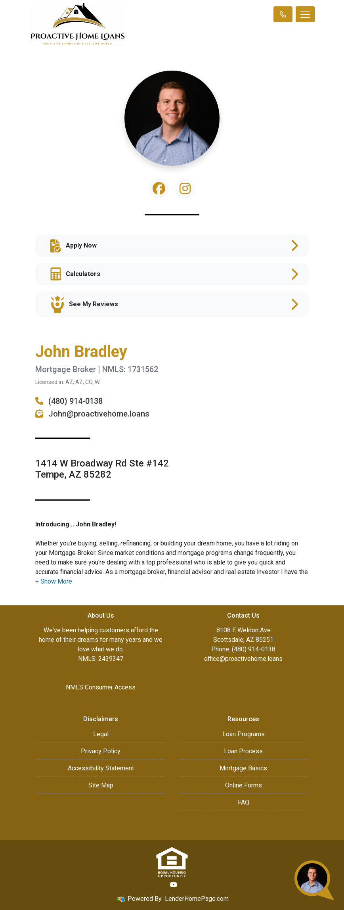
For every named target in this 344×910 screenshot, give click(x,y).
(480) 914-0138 (69, 401)
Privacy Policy (100, 751)
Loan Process (243, 751)
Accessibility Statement (101, 768)
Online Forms (243, 785)
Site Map (100, 785)
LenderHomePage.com (197, 898)
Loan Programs (243, 734)
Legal (101, 734)
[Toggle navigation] (305, 14)
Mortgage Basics (243, 768)
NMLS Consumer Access (101, 687)
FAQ (243, 802)
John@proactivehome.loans (92, 414)
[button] (53, 581)
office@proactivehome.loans (243, 658)
